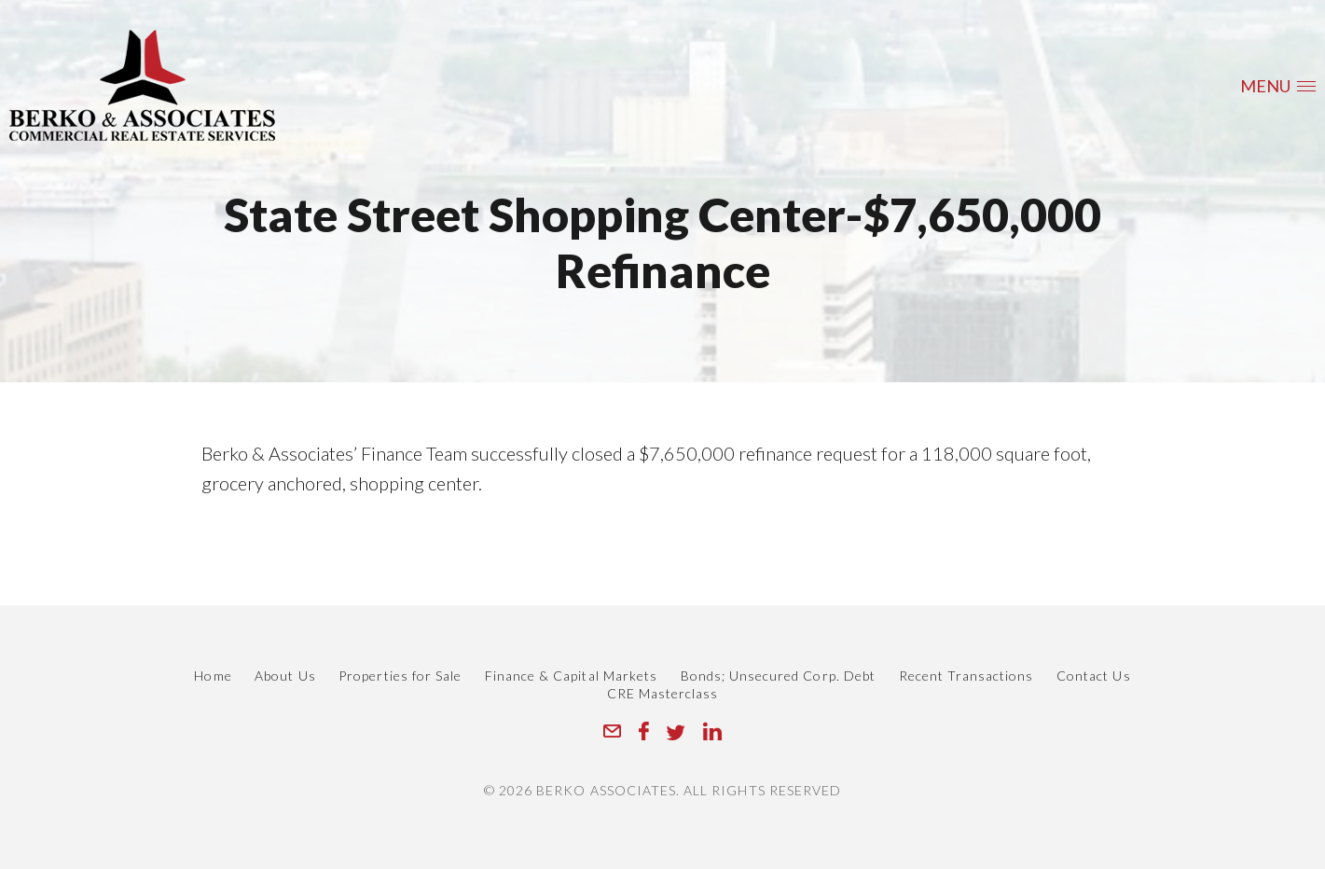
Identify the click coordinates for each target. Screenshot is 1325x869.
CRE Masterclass (663, 693)
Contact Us (1093, 675)
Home (212, 675)
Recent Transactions (966, 675)
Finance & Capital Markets (571, 675)
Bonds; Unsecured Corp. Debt (778, 675)
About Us (285, 675)
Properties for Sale (400, 675)
